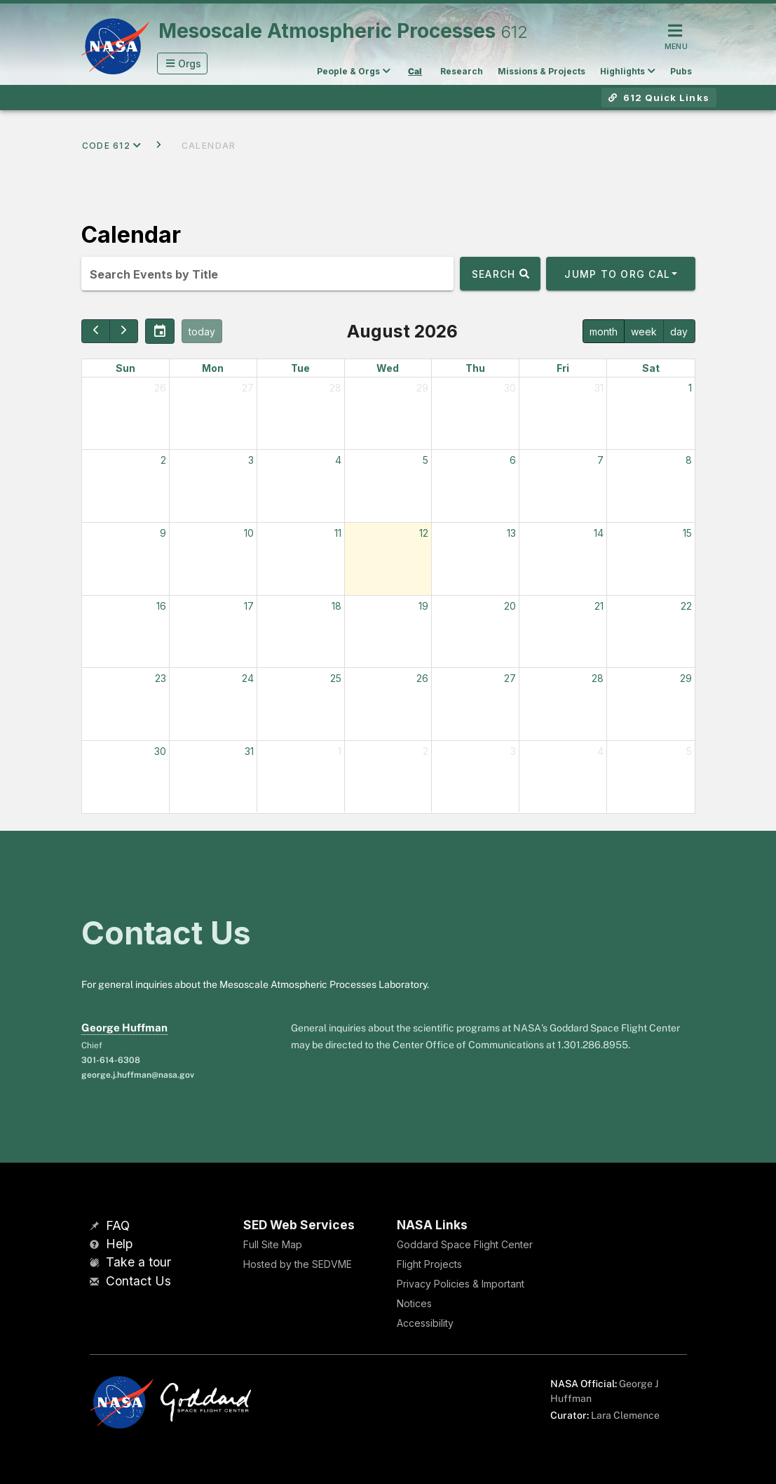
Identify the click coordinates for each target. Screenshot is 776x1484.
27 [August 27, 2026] (510, 678)
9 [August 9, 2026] (163, 533)
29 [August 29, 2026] (686, 678)
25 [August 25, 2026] (335, 678)
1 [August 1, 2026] (690, 388)
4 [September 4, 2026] (600, 751)
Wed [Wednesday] (387, 368)
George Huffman (124, 1028)
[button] (182, 63)
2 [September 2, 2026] (425, 751)
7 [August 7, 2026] (600, 460)
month (604, 331)
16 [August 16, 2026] (161, 606)
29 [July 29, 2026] (422, 388)
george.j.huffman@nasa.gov (137, 1075)
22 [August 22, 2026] (686, 606)
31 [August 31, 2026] (249, 751)
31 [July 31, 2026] (599, 388)
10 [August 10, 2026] (249, 533)
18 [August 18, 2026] (336, 606)
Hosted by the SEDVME (297, 1264)
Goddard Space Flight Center (465, 1244)
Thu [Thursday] (475, 368)
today (202, 331)
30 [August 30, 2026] (160, 751)
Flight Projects (429, 1264)
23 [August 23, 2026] (160, 678)
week (644, 331)
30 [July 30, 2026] (510, 388)
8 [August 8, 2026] (689, 460)
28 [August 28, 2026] (598, 678)
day (679, 331)
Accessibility (425, 1323)
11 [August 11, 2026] (337, 533)
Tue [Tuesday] (300, 368)
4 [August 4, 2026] (338, 460)
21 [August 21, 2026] (599, 606)
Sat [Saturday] (651, 368)
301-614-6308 (110, 1060)
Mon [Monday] (213, 368)
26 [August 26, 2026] (422, 678)
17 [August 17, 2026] (249, 606)
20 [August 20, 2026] (510, 606)
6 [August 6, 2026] (513, 460)
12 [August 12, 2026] (423, 533)
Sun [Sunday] (125, 368)
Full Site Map (272, 1244)
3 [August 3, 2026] (251, 460)
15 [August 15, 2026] (687, 533)
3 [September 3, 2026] (513, 751)
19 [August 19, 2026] (423, 606)
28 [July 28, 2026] (335, 388)
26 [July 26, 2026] (160, 388)
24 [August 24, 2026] (248, 678)
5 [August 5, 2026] (425, 460)
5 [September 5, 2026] (689, 751)
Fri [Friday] (563, 368)
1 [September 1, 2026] (339, 751)
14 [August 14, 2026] (599, 533)
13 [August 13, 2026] (511, 533)
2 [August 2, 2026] (163, 460)
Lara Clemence (625, 1415)
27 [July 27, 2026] (248, 388)
